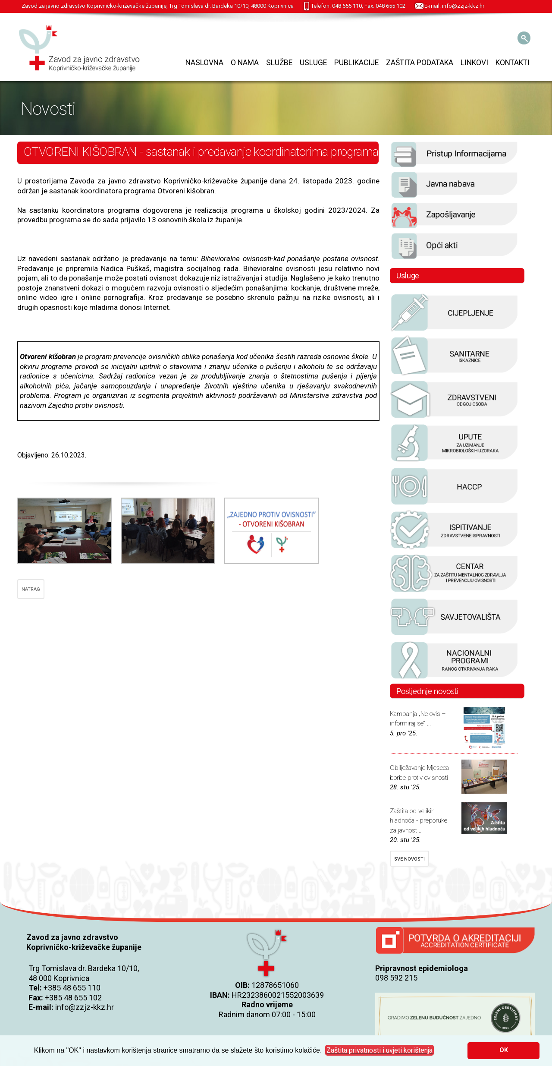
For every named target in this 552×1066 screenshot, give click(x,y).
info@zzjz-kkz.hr (84, 1007)
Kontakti (513, 62)
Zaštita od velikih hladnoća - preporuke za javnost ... (418, 820)
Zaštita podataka (419, 62)
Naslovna (204, 62)
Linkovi (474, 62)
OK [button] (503, 1050)
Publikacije (356, 62)
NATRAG (31, 589)
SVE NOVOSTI (409, 859)
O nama (245, 62)
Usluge (313, 62)
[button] (379, 1050)
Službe (279, 62)
